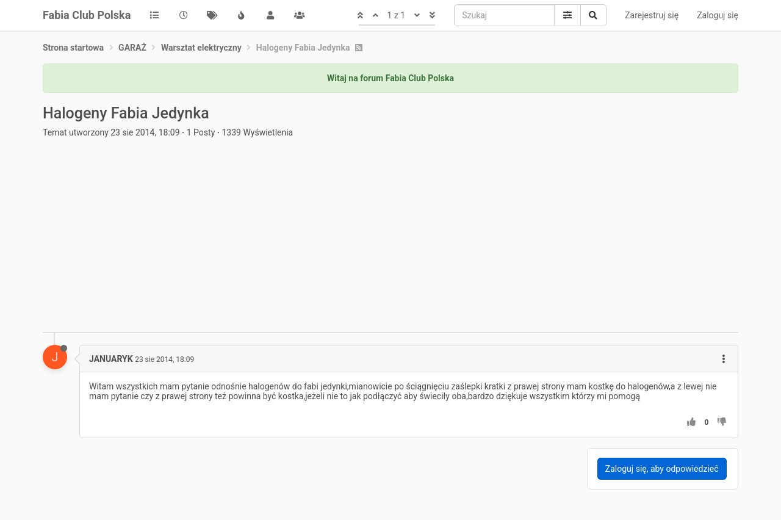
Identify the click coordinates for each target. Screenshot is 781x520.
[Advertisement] (390, 240)
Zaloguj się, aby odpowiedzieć (662, 469)
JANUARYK (111, 359)
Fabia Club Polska (87, 15)
